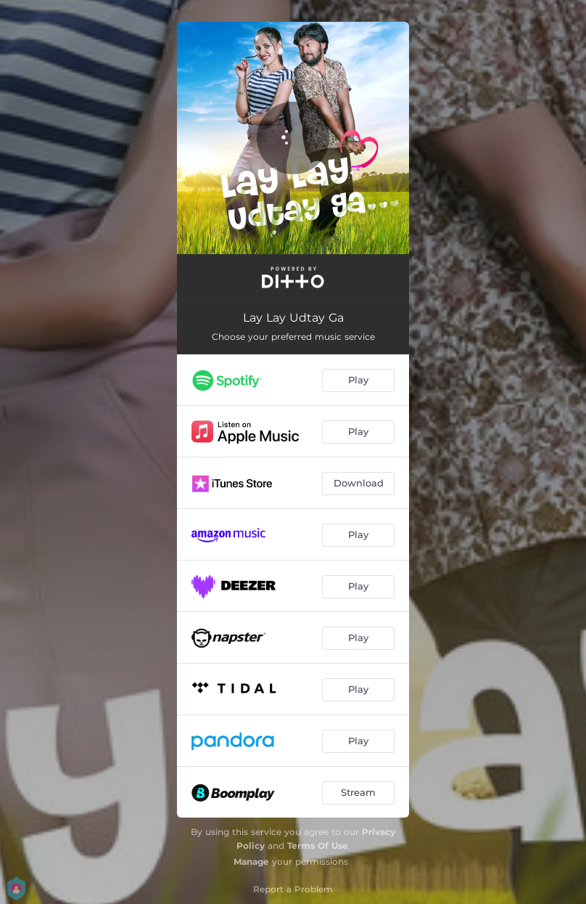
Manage (251, 861)
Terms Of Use (317, 845)
